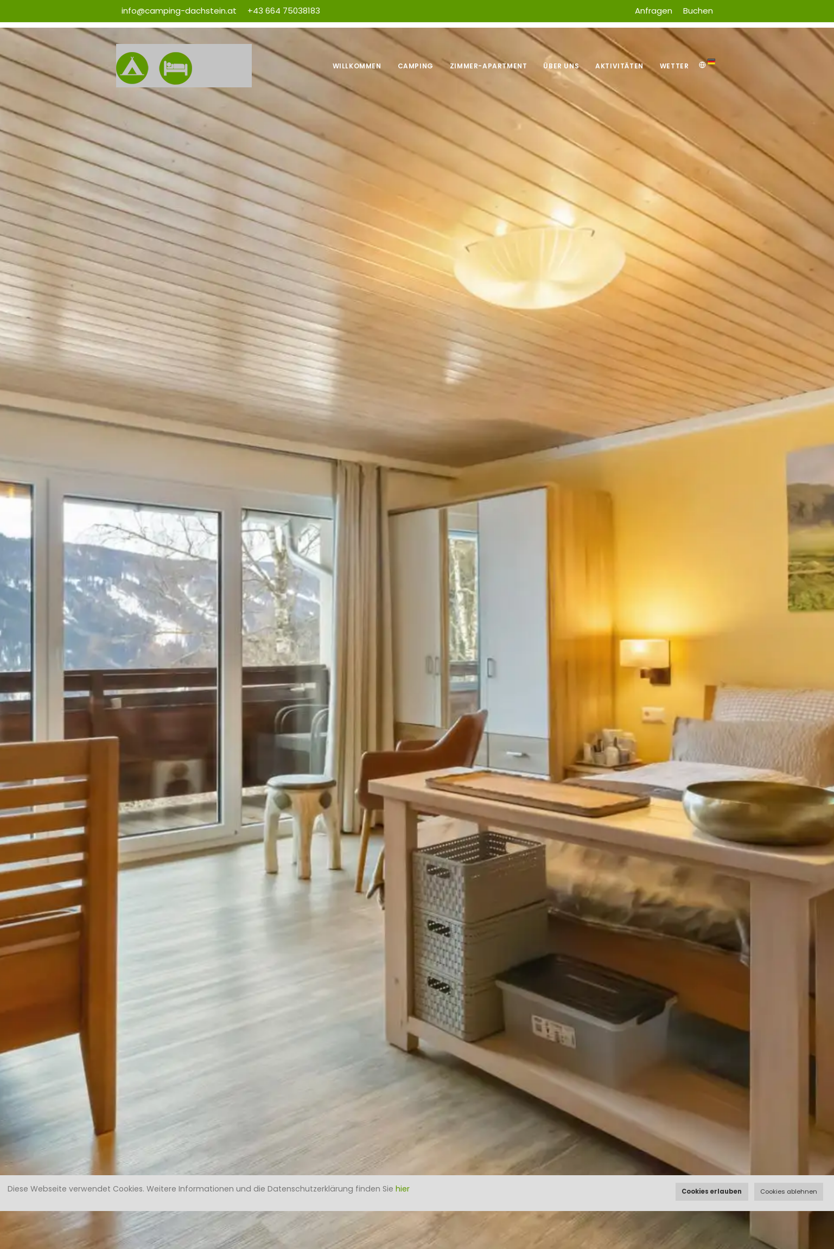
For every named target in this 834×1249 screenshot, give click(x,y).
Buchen (698, 10)
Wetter (674, 66)
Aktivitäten (619, 66)
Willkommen (357, 66)
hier (403, 1188)
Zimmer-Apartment (488, 66)
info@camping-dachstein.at (179, 10)
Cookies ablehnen (788, 1191)
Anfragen (653, 10)
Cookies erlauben (712, 1191)
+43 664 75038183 (283, 10)
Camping (416, 66)
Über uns (561, 66)
